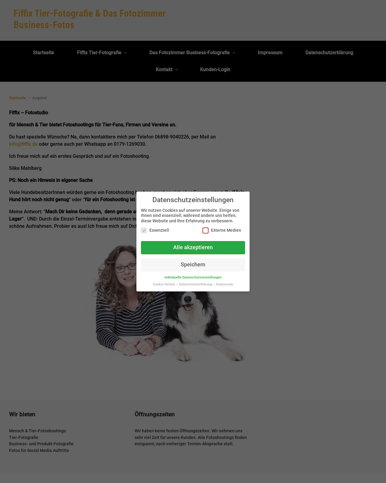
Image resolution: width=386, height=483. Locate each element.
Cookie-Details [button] (164, 284)
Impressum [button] (224, 284)
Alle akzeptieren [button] (193, 247)
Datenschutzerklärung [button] (196, 284)
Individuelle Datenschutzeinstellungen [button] (193, 277)
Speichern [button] (193, 265)
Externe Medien (222, 230)
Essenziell (155, 230)
